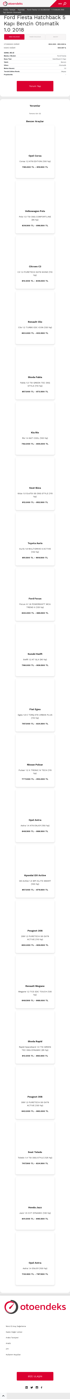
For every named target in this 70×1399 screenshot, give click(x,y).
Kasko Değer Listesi (14, 1332)
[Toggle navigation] (62, 3)
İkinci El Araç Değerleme (16, 1326)
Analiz (8, 1343)
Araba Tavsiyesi (12, 1338)
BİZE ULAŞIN (35, 1376)
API (7, 1349)
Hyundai (21, 10)
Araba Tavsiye (9, 10)
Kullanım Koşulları (13, 1355)
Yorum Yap (35, 86)
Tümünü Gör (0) (35, 113)
